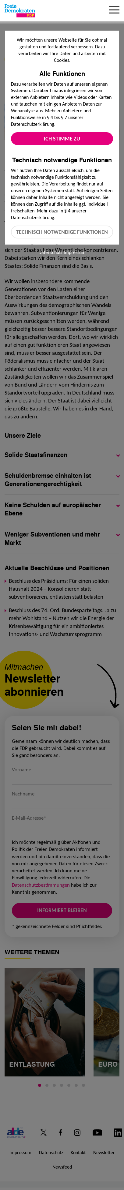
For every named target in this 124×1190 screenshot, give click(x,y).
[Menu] (114, 11)
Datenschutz (50, 252)
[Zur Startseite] (20, 10)
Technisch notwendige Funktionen (62, 232)
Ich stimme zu (62, 138)
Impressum (75, 252)
